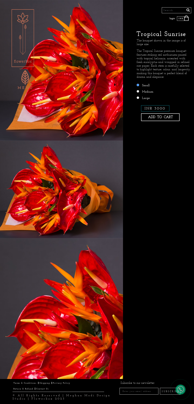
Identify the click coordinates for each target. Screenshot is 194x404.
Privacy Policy (61, 383)
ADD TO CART (160, 117)
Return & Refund (23, 389)
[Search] (176, 10)
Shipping (44, 383)
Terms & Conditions (24, 383)
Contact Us (42, 389)
